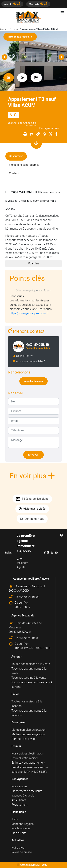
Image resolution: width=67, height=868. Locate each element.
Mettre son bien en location (28, 729)
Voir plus (33, 263)
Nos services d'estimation (27, 753)
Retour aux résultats (21, 36)
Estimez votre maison (25, 758)
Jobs (14, 819)
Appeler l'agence (35, 381)
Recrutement (19, 804)
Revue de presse (21, 852)
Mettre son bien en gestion (28, 734)
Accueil (4, 29)
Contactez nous (32, 518)
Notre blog (17, 847)
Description (16, 156)
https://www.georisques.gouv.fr (29, 313)
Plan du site (18, 833)
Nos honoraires (21, 828)
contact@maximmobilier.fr (31, 361)
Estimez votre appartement (28, 762)
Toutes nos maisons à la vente (30, 664)
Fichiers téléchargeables (24, 164)
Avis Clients (18, 800)
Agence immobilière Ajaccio (31, 578)
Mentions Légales (22, 824)
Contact (14, 173)
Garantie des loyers (23, 739)
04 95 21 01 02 (24, 356)
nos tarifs (31, 122)
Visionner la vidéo (32, 508)
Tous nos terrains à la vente (28, 677)
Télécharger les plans (32, 499)
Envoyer (34, 454)
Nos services (19, 786)
